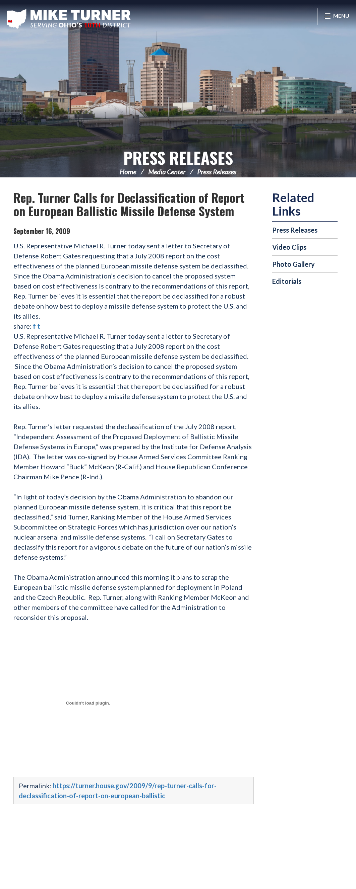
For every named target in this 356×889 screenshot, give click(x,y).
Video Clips (289, 247)
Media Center (166, 172)
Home (128, 172)
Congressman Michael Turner (69, 18)
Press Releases (178, 157)
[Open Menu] (336, 16)
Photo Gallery (293, 264)
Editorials (286, 281)
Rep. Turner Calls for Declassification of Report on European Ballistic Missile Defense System (128, 204)
